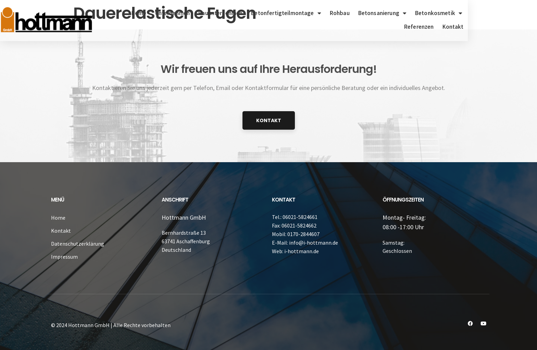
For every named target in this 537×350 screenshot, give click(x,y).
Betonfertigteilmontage (305, 13)
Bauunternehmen (240, 13)
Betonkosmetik (458, 13)
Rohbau (359, 13)
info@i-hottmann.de (313, 242)
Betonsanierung (402, 13)
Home (158, 13)
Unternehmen (191, 13)
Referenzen (505, 13)
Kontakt (510, 26)
